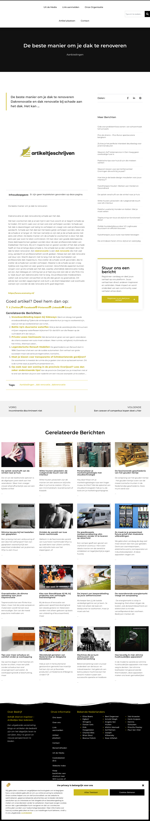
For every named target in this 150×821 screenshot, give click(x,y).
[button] (143, 785)
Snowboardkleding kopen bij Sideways (34, 317)
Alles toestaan (91, 792)
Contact (85, 20)
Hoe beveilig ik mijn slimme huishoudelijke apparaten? (129, 656)
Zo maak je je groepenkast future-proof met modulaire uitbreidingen (129, 534)
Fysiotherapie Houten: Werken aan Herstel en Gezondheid (118, 187)
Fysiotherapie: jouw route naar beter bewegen (118, 235)
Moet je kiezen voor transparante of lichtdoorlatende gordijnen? (49, 357)
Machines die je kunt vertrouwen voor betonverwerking (87, 657)
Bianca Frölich (89, 738)
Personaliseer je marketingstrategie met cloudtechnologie (89, 473)
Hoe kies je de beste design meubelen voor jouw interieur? (119, 178)
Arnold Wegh (111, 719)
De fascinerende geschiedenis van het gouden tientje (130, 472)
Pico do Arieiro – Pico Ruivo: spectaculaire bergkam (116, 136)
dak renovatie (62, 251)
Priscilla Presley (135, 727)
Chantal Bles (88, 733)
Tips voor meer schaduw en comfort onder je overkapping (16, 656)
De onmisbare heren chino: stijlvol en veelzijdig (119, 241)
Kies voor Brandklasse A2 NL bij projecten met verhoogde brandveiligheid (55, 595)
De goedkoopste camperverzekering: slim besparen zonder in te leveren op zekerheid (92, 535)
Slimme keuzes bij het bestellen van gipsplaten (17, 533)
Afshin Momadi (112, 727)
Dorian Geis (88, 724)
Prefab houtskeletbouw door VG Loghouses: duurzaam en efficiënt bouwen (117, 227)
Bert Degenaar (112, 716)
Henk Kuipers (134, 719)
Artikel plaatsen (67, 20)
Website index (59, 765)
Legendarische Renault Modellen (31, 347)
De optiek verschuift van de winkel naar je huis (119, 194)
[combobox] (135, 14)
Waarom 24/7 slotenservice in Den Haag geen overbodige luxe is (118, 153)
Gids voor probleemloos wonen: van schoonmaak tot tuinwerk (120, 127)
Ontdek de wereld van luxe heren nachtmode (53, 533)
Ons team (57, 717)
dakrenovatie (42, 251)
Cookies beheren (127, 792)
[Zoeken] (147, 14)
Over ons (56, 722)
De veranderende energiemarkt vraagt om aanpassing (131, 594)
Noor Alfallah (111, 738)
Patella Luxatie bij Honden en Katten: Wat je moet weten (118, 210)
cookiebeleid (26, 813)
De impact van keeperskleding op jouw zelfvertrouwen (93, 594)
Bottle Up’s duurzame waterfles (30, 327)
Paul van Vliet (134, 730)
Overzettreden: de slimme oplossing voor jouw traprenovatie (14, 595)
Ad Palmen (110, 730)
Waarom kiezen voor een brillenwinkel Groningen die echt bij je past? (115, 170)
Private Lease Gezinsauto (26, 337)
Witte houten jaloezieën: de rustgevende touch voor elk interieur (119, 202)
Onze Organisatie (94, 7)
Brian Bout (88, 735)
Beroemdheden (59, 748)
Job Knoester (134, 716)
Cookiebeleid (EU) (58, 759)
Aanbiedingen (75, 54)
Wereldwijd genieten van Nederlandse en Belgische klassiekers (52, 657)
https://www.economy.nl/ (21, 293)
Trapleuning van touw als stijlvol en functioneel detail (119, 219)
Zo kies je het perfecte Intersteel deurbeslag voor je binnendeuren (119, 144)
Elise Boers (88, 716)
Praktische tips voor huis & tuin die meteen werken (117, 161)
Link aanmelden (70, 7)
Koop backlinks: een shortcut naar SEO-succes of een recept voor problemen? (59, 778)
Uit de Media (50, 7)
